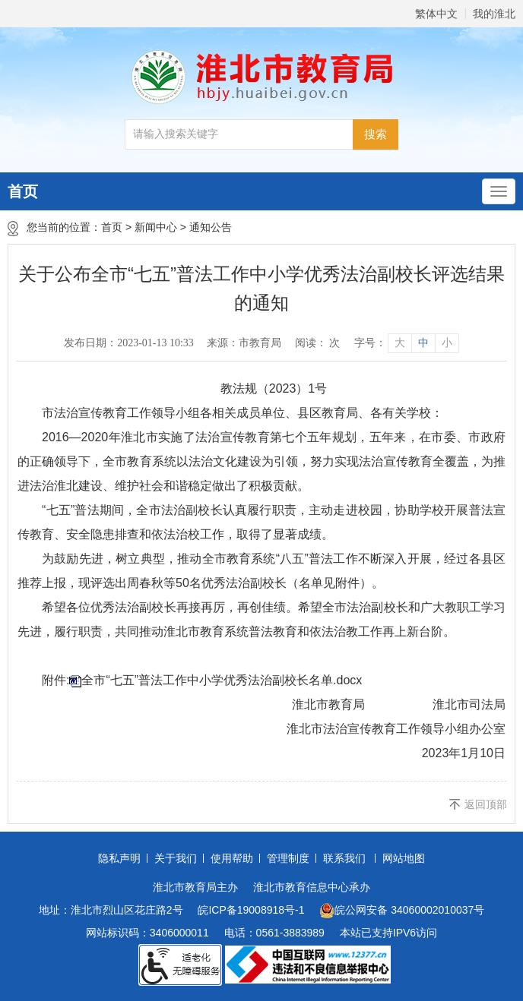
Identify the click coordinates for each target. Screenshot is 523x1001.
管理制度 (288, 858)
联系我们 (344, 858)
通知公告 (210, 227)
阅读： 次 (318, 343)
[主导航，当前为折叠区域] (498, 191)
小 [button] (447, 343)
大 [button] (400, 343)
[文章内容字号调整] (406, 343)
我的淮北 (494, 14)
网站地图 (403, 858)
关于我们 (175, 858)
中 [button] (423, 343)
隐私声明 (119, 858)
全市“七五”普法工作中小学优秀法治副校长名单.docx (221, 680)
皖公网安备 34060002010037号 (401, 910)
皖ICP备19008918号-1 (251, 910)
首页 (23, 191)
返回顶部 (485, 804)
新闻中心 (156, 227)
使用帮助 (232, 858)
